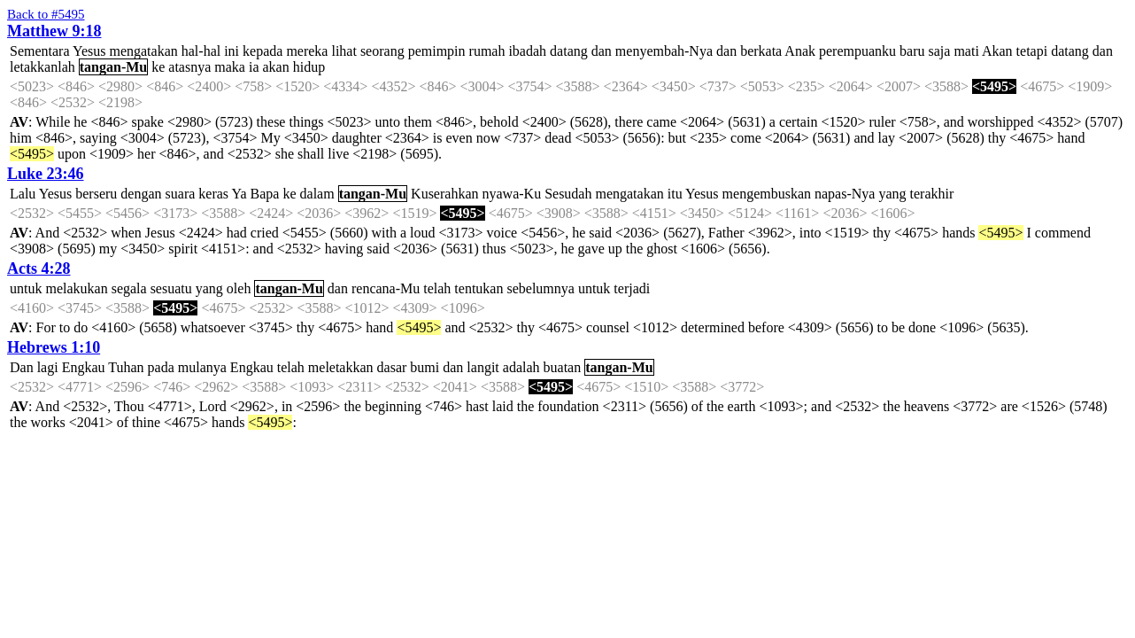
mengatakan (143, 50)
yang (892, 193)
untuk (26, 288)
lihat (343, 50)
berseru (96, 193)
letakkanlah (42, 66)
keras (213, 193)
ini (231, 50)
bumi (424, 367)
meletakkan (341, 367)
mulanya (202, 367)
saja (940, 50)
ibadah (527, 50)
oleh (239, 288)
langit (482, 367)
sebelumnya (540, 288)
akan (276, 66)
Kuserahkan (444, 193)
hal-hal (200, 50)
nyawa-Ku (512, 193)
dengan (140, 193)
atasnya (189, 66)
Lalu (22, 193)
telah (437, 288)
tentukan (478, 288)
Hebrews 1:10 (53, 347)
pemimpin (437, 50)
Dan (22, 367)
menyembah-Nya (664, 50)
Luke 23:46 (45, 174)
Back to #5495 (46, 14)
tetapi (1032, 50)
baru (912, 50)
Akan (997, 50)
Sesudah (567, 193)
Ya (238, 193)
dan (601, 50)
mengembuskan (766, 193)
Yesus (89, 50)
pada (161, 367)
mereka (307, 50)
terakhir (932, 193)
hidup (309, 66)
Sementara (40, 50)
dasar (392, 367)
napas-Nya (845, 193)
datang (569, 50)
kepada (262, 50)
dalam (317, 193)
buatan (563, 367)
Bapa (265, 193)
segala (129, 288)
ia (254, 66)
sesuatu (171, 288)
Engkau (83, 367)
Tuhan (125, 367)
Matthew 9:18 (54, 31)
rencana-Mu (385, 288)
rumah (487, 50)
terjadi (632, 288)
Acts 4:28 (38, 268)
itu (675, 193)
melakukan (76, 288)
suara (181, 193)
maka (229, 66)
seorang (382, 50)
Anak (799, 50)
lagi (47, 367)
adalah (521, 367)
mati (966, 50)
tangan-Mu (113, 66)
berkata (761, 50)
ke (158, 66)
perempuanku (857, 50)
